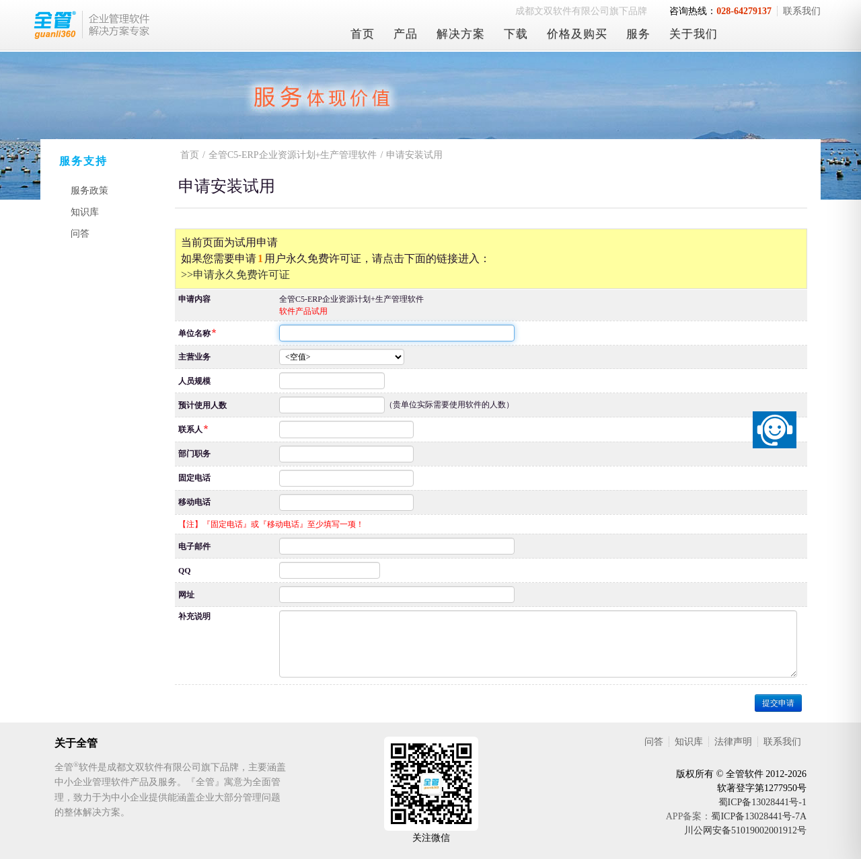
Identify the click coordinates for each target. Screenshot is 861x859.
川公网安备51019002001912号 (745, 830)
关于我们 (693, 34)
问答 (80, 234)
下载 (516, 34)
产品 (406, 34)
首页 (362, 34)
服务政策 (89, 191)
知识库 (85, 212)
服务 (638, 34)
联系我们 (802, 11)
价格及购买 (577, 34)
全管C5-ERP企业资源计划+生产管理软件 (293, 155)
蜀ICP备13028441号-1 (762, 802)
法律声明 (733, 742)
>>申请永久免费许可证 (235, 274)
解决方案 (461, 34)
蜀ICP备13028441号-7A (759, 816)
